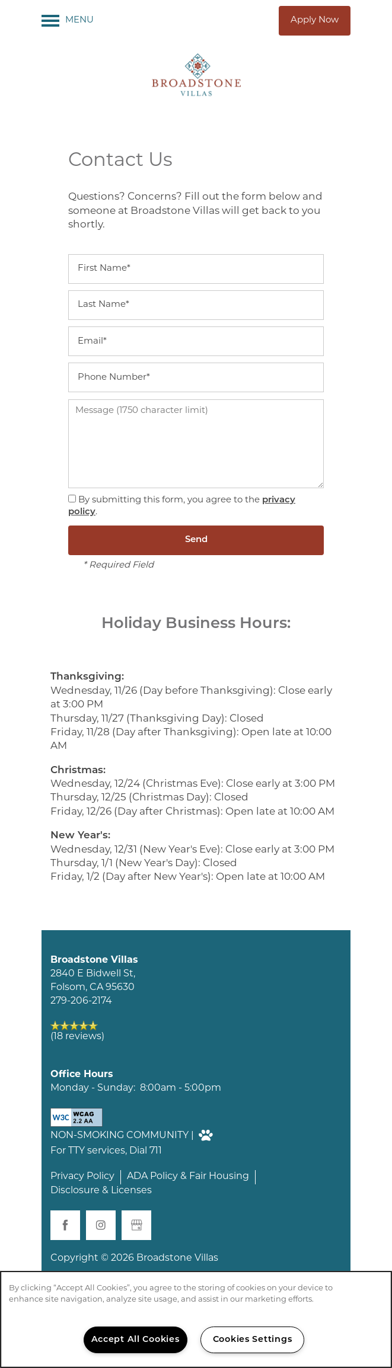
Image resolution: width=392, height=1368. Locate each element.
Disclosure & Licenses (101, 1191)
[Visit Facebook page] (65, 1225)
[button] (314, 21)
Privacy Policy (82, 1176)
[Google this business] (136, 1225)
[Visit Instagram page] (101, 1225)
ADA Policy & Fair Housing (188, 1176)
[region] (196, 1319)
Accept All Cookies (135, 1339)
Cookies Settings (252, 1339)
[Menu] (68, 20)
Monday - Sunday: (92, 1088)
